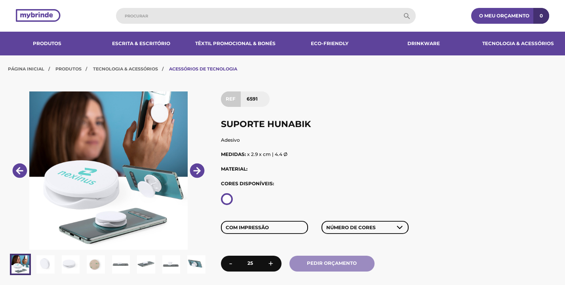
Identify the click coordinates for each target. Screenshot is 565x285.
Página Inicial (26, 69)
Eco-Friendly (329, 43)
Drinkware (423, 43)
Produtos (47, 43)
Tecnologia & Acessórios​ (518, 43)
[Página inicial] (38, 16)
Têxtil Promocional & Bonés (235, 43)
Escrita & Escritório (141, 43)
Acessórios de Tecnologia (203, 69)
